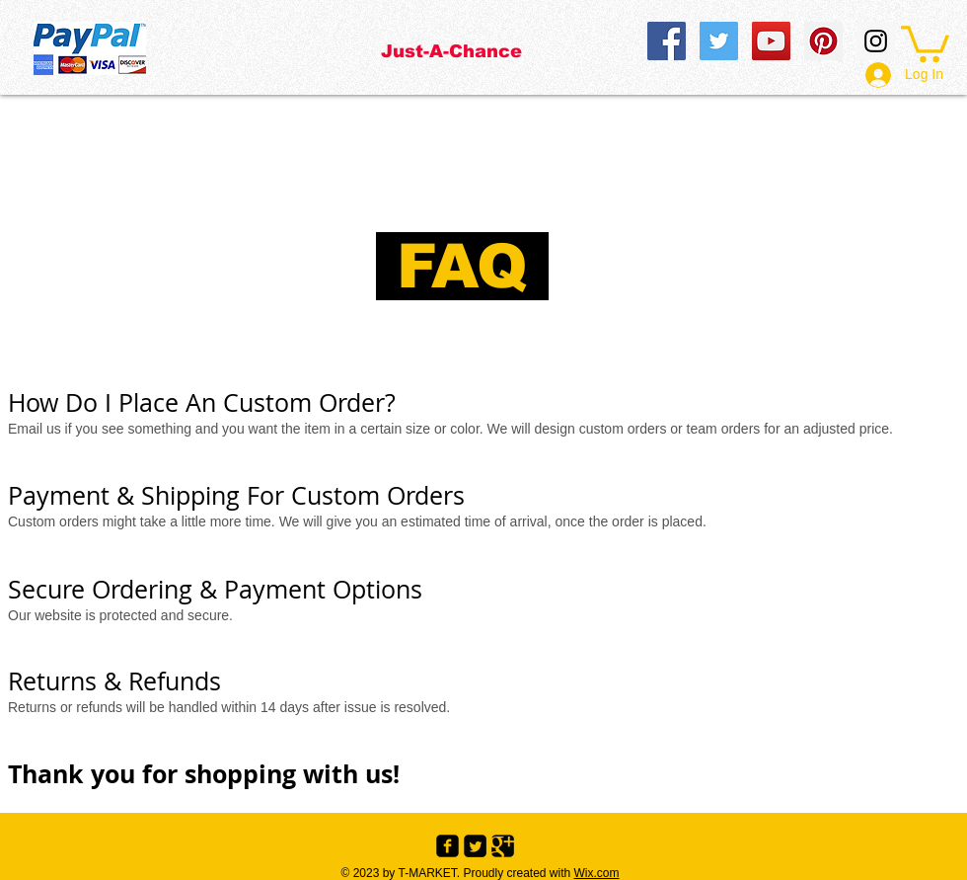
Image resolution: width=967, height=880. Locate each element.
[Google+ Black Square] (502, 846)
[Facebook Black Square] (447, 846)
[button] (925, 42)
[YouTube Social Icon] (771, 41)
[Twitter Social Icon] (719, 41)
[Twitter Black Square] (475, 846)
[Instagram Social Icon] (875, 41)
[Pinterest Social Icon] (823, 41)
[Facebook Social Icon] (666, 41)
